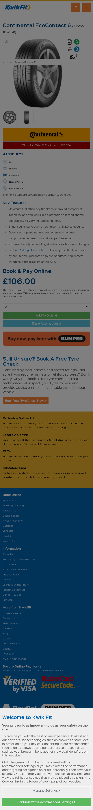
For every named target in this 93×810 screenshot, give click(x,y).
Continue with (46, 802)
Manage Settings (46, 790)
